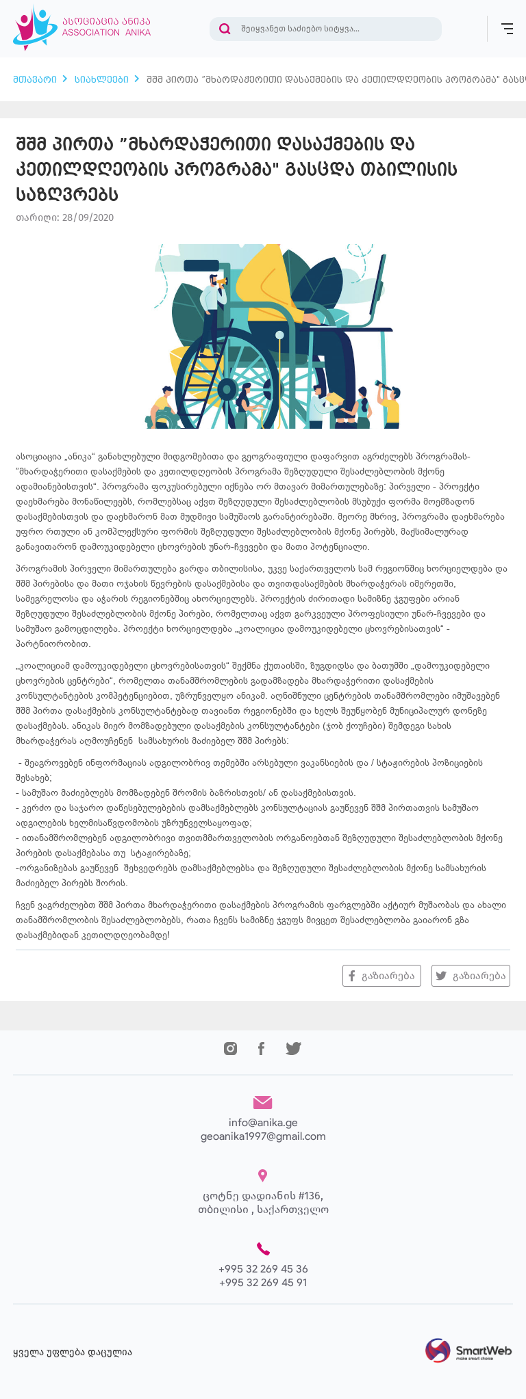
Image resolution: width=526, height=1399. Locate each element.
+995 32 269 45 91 (263, 1282)
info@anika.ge (263, 1122)
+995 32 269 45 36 (263, 1268)
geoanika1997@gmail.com (263, 1136)
